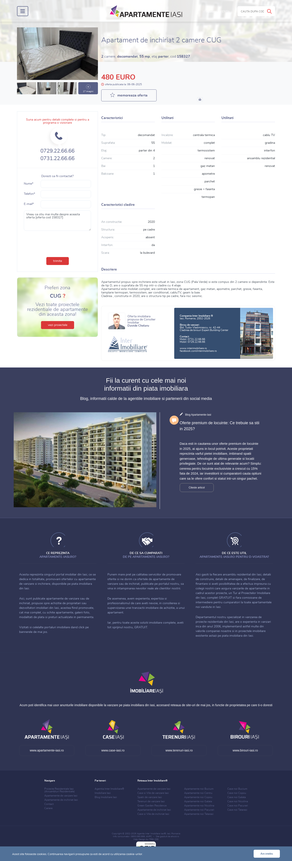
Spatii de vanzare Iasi (149, 797)
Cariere (48, 808)
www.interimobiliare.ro (193, 348)
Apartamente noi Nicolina (199, 805)
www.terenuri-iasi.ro (179, 750)
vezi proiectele (57, 325)
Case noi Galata (236, 797)
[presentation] (57, 243)
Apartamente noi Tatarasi (198, 814)
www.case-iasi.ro (112, 750)
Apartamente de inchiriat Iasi (61, 800)
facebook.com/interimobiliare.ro (198, 351)
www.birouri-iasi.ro (245, 750)
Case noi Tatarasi (237, 809)
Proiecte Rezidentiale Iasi (59, 790)
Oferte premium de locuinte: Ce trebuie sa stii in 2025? (219, 426)
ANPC (149, 836)
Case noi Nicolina (237, 801)
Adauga (218, 11)
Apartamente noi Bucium (198, 788)
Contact (49, 804)
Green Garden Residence (152, 805)
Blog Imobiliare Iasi (106, 797)
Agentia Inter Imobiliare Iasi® (151, 834)
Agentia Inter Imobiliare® (109, 788)
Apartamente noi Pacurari (199, 809)
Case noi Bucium (237, 788)
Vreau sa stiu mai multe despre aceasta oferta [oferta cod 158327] (57, 220)
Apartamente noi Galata (198, 801)
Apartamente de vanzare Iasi (60, 795)
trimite (57, 261)
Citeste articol (197, 487)
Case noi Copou (236, 793)
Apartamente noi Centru (198, 793)
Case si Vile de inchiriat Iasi (153, 814)
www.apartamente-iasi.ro (47, 750)
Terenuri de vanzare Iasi (151, 801)
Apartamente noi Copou (198, 797)
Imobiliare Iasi (103, 793)
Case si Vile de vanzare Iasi (153, 793)
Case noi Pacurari (237, 805)
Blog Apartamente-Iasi (198, 414)
